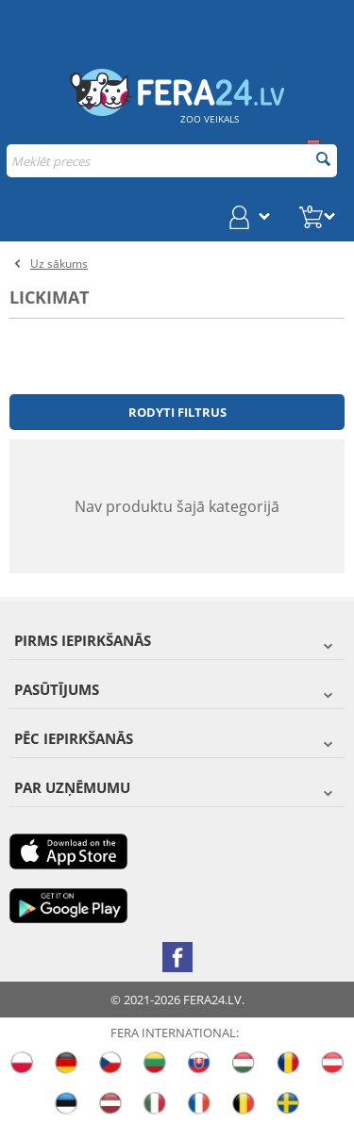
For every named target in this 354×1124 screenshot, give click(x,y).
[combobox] (172, 160)
